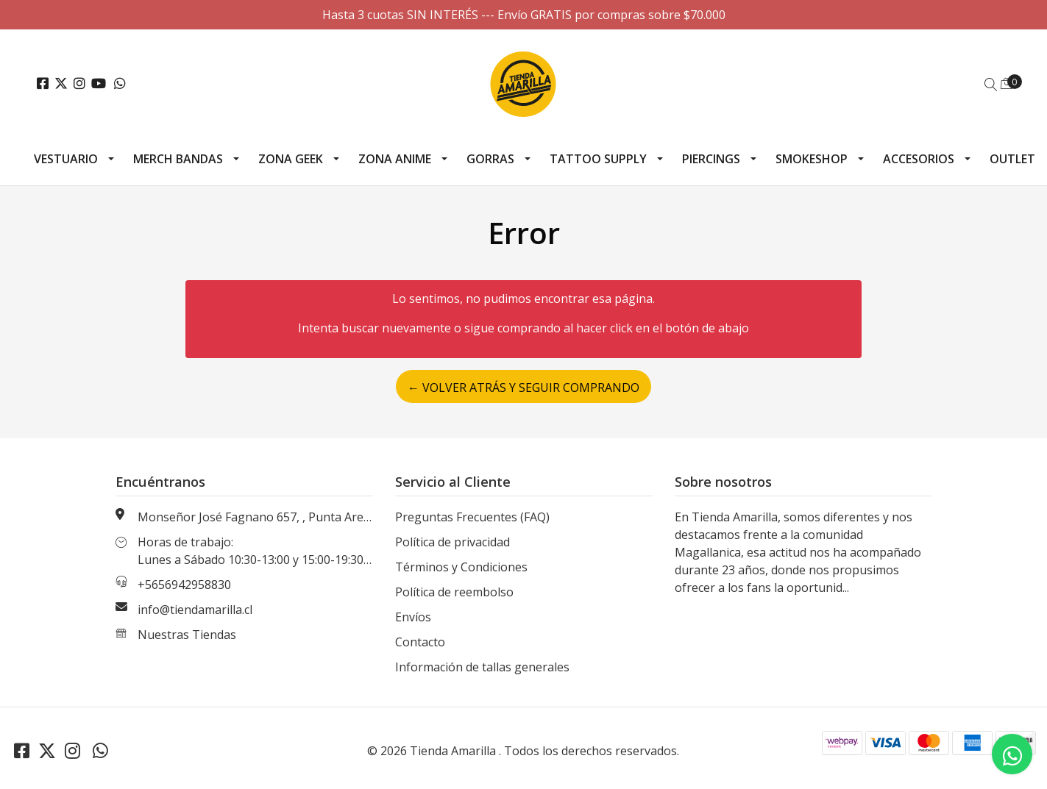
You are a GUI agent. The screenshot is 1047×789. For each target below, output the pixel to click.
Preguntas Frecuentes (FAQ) (472, 517)
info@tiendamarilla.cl (195, 609)
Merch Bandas (178, 159)
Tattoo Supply (598, 159)
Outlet (1012, 159)
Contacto (420, 642)
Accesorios (918, 159)
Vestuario (66, 159)
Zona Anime (394, 159)
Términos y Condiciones (461, 567)
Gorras (490, 159)
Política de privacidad (452, 542)
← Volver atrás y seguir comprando (523, 387)
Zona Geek (290, 159)
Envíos (413, 617)
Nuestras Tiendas (187, 634)
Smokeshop (812, 159)
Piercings (711, 159)
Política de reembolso (454, 592)
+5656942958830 (184, 584)
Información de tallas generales (482, 667)
